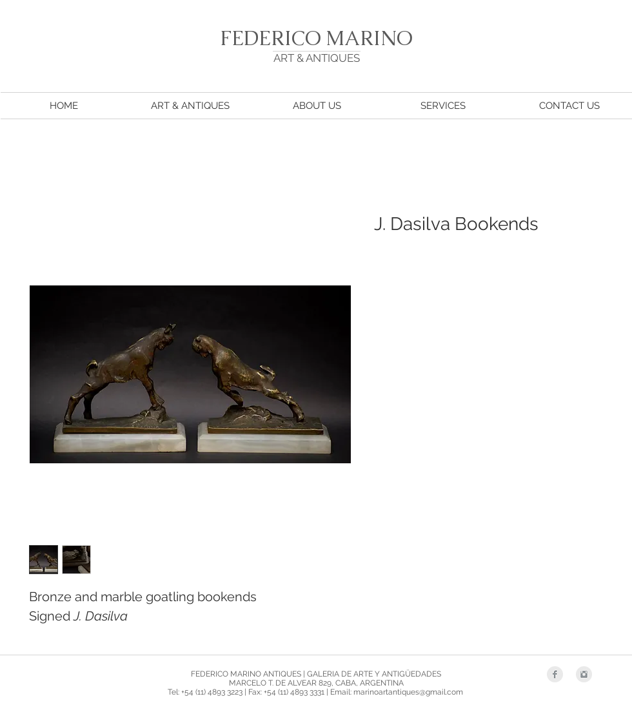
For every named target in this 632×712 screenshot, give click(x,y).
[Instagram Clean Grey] (584, 674)
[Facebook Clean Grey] (555, 674)
